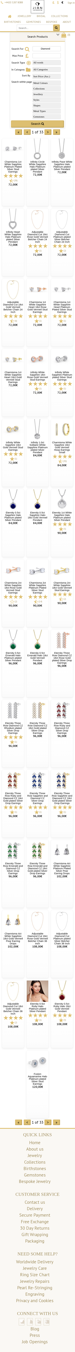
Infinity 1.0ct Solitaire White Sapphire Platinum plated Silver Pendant (37, 447)
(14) (40, 601)
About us (34, 1149)
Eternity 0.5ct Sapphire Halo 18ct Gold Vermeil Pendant (37, 516)
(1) (40, 250)
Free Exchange (35, 1222)
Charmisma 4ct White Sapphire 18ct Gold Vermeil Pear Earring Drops (13, 938)
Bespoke (51, 21)
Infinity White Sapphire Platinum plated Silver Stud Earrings (62, 376)
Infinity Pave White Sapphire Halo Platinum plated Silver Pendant (62, 165)
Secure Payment (34, 1215)
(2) (65, 250)
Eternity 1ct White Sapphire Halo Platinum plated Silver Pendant (62, 516)
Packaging (34, 1241)
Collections (59, 16)
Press (35, 1335)
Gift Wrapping (34, 1234)
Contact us (35, 1202)
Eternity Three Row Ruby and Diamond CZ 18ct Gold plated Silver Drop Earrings (13, 798)
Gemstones (33, 21)
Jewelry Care (35, 1268)
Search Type (21, 63)
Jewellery (24, 16)
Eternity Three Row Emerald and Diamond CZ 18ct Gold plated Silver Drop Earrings (37, 868)
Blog (35, 1329)
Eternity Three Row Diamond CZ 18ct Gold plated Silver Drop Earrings (37, 728)
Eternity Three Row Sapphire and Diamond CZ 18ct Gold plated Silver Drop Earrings (62, 798)
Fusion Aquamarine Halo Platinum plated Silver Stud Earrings (37, 1078)
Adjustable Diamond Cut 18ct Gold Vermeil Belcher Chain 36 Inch (13, 1008)
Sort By (26, 75)
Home (34, 1142)
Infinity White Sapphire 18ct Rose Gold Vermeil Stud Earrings (37, 376)
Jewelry (35, 1155)
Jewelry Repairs (34, 1281)
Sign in (71, 2)
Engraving (34, 1294)
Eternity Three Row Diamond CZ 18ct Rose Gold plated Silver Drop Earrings (62, 657)
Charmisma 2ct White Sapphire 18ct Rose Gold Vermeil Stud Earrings (13, 587)
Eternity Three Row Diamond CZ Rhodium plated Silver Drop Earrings (13, 728)
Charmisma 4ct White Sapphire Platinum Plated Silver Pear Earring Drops (62, 868)
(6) (16, 320)
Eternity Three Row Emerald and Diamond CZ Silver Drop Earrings (13, 868)
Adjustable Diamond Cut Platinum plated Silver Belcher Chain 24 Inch (62, 236)
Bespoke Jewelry (35, 1181)
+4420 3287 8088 (13, 2)
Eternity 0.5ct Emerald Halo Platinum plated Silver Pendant (13, 656)
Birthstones (12, 21)
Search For (21, 49)
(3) (65, 1020)
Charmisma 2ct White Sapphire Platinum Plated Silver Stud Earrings (37, 587)
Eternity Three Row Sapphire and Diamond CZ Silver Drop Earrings (37, 798)
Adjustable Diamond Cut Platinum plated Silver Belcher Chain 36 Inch (62, 938)
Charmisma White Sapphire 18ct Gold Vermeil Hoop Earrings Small (62, 447)
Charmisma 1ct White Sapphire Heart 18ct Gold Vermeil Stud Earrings (13, 377)
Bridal (41, 16)
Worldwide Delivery (34, 1262)
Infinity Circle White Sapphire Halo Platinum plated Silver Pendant (37, 166)
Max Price (21, 56)
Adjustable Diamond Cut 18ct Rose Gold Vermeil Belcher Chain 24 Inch (37, 236)
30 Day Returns (34, 1228)
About (67, 21)
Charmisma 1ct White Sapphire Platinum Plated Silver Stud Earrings (13, 166)
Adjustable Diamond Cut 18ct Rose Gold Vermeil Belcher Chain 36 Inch (37, 938)
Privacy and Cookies (34, 1300)
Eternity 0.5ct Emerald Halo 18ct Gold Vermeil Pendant (37, 656)
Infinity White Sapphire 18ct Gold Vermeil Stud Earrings (13, 446)
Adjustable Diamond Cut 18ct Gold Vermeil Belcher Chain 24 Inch (13, 307)
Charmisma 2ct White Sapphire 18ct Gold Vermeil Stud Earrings (62, 586)
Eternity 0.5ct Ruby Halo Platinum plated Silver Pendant (37, 1007)
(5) (65, 528)
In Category (21, 69)
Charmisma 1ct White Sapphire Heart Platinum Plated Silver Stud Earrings (62, 307)
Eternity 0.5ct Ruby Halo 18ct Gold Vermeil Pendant (62, 1007)
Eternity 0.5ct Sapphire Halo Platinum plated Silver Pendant (13, 516)
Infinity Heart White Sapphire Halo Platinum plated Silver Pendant (13, 236)
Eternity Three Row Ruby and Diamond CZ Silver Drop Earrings (62, 728)
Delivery (35, 1209)
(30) (65, 461)
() (65, 34)
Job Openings (35, 1342)
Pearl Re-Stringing (34, 1288)
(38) (16, 180)
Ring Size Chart (35, 1275)
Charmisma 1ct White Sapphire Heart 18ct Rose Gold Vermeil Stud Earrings (38, 307)
